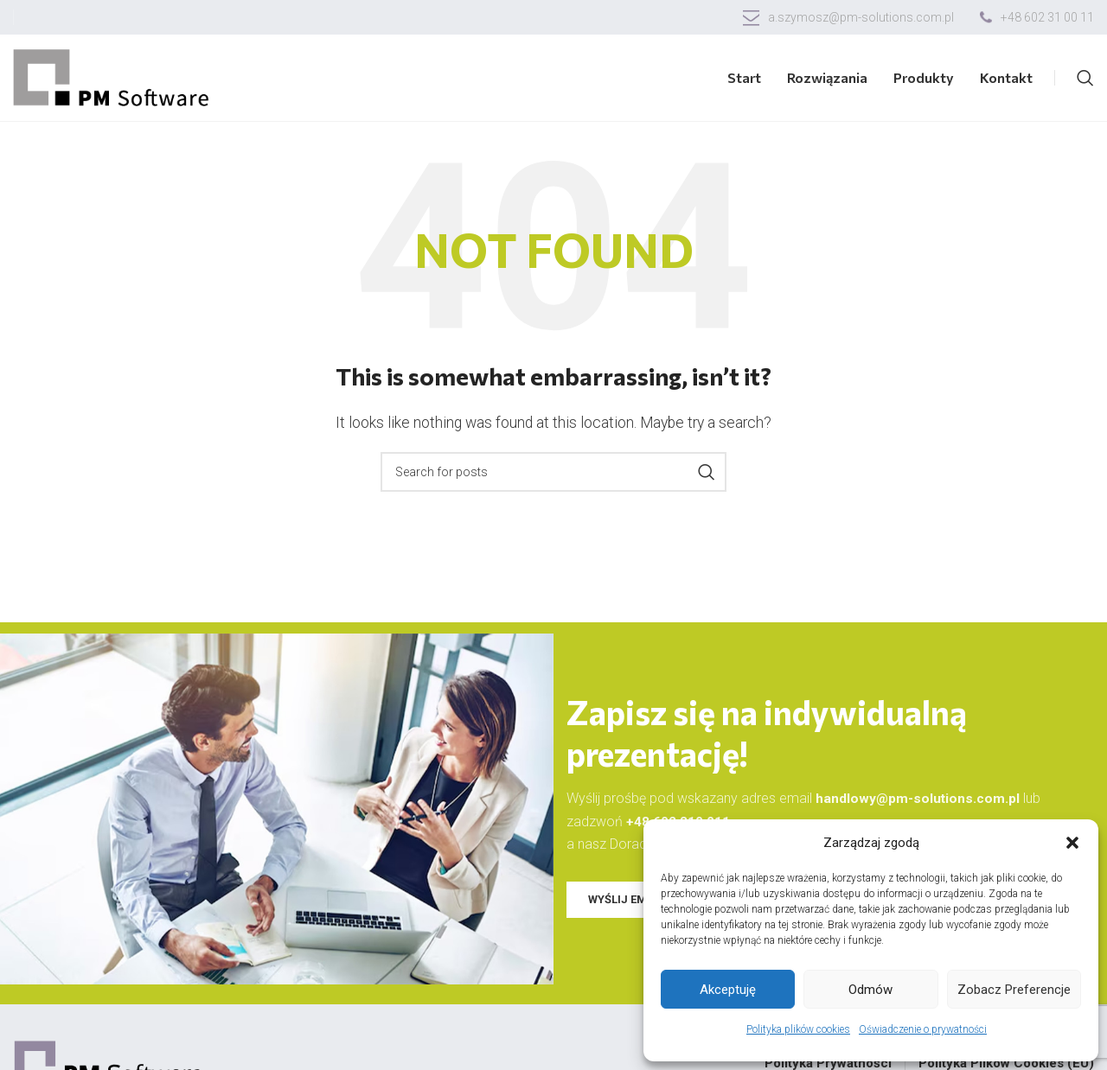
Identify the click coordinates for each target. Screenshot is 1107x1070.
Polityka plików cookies (798, 1029)
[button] (1072, 842)
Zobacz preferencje (1014, 989)
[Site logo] (112, 76)
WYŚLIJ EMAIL (626, 898)
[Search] (1085, 78)
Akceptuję (728, 989)
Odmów (870, 989)
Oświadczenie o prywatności (923, 1029)
